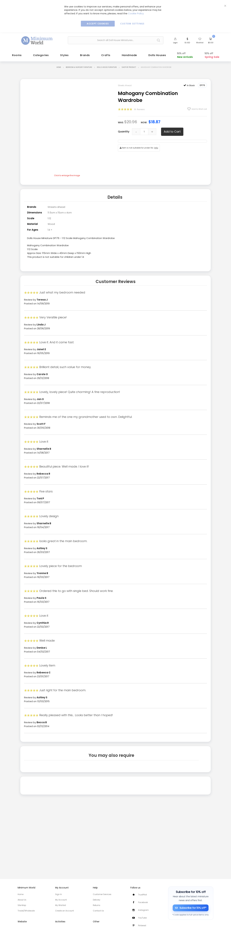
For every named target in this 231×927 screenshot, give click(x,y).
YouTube (142, 917)
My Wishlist (60, 905)
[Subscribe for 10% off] (191, 908)
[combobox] (115, 40)
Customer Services (102, 894)
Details (114, 196)
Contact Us (98, 910)
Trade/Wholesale (26, 910)
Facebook (143, 902)
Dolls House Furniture (107, 66)
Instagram (143, 910)
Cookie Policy (136, 13)
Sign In (58, 894)
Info (156, 147)
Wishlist (199, 42)
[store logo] (37, 39)
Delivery (96, 899)
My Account (61, 899)
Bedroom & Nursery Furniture (79, 66)
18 (139, 108)
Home (58, 66)
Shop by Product (129, 66)
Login (175, 42)
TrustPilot (142, 894)
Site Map (22, 905)
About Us (22, 899)
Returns (96, 905)
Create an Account (64, 910)
